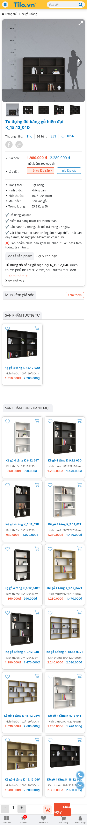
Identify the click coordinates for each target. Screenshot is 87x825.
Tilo (29, 136)
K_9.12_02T (73, 524)
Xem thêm (14, 280)
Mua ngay (62, 809)
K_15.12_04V (31, 779)
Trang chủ (9, 14)
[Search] (66, 4)
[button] (43, 60)
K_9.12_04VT (73, 588)
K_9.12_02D (73, 460)
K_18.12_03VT (74, 652)
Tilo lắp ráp (68, 170)
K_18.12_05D (73, 779)
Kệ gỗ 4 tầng (29, 14)
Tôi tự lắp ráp (40, 170)
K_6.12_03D (31, 524)
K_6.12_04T (31, 460)
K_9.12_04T (73, 716)
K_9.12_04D (31, 652)
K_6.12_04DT (31, 588)
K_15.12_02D (31, 368)
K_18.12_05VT (31, 716)
